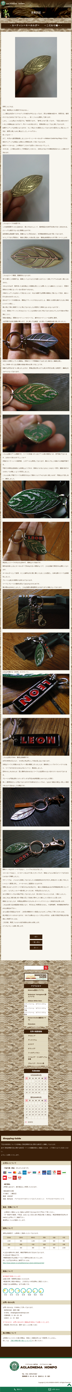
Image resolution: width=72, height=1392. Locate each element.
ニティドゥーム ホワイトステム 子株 (35, 1009)
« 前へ (36, 936)
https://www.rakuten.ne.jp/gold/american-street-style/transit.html (23, 1263)
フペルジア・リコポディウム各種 (37, 1058)
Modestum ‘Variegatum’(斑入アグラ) (37, 995)
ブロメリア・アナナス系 (36, 1063)
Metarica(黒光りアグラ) (36, 990)
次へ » (36, 947)
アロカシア (31, 1036)
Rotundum (31, 1024)
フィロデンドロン (34, 1053)
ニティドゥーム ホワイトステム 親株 (35, 1013)
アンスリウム (32, 1040)
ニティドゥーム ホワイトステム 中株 (35, 1005)
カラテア (31, 1044)
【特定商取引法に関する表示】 (32, 1144)
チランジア (31, 1048)
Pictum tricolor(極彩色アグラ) (37, 1019)
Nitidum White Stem (35, 1001)
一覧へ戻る (36, 942)
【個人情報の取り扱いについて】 (21, 1340)
